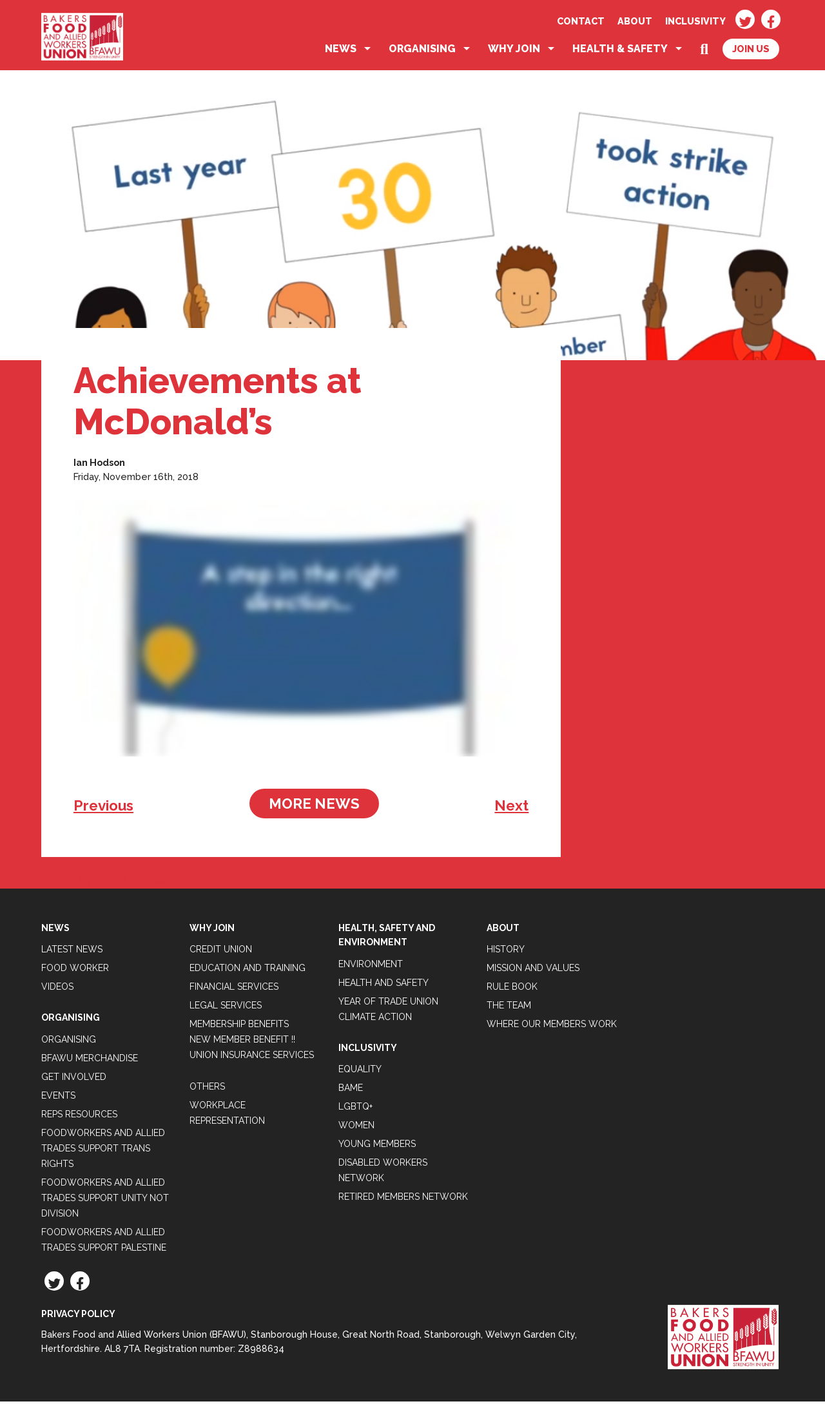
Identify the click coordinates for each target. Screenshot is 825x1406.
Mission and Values (533, 973)
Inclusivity (695, 20)
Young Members (377, 1149)
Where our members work (552, 1029)
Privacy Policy (78, 1318)
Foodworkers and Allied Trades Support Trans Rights (103, 1152)
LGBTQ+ (355, 1111)
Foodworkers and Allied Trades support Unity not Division (105, 1202)
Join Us (751, 53)
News (340, 54)
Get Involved (73, 1081)
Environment (370, 968)
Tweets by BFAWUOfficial (103, 885)
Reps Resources (79, 1118)
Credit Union (220, 954)
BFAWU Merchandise (89, 1062)
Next (511, 810)
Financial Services (233, 992)
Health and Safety (383, 987)
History (506, 954)
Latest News (71, 954)
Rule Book (512, 992)
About (634, 20)
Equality (360, 1074)
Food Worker (75, 973)
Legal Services (225, 1010)
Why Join (514, 54)
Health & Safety (620, 54)
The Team (509, 1010)
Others (207, 1091)
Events (58, 1100)
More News (314, 808)
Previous (103, 810)
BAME (350, 1093)
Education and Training (247, 973)
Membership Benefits (239, 1029)
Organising (422, 54)
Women (356, 1130)
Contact (581, 20)
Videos (57, 992)
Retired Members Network (403, 1202)
